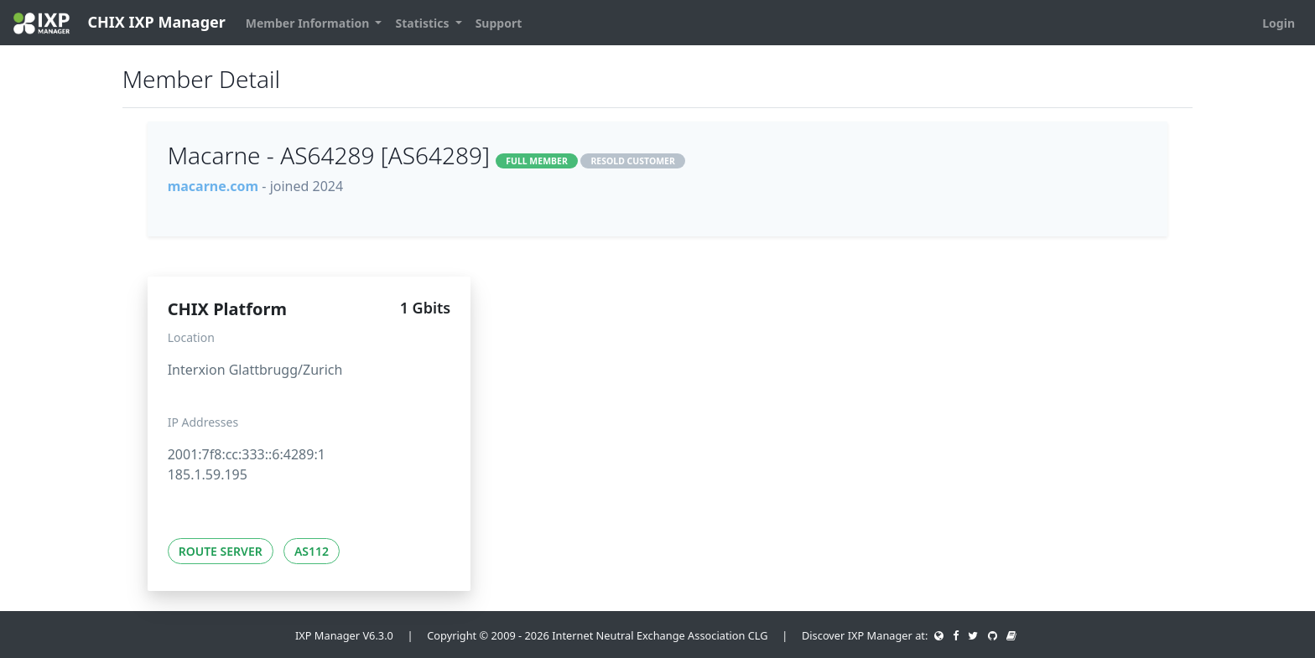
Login (1278, 23)
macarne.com (213, 186)
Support (499, 23)
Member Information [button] (309, 23)
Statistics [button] (423, 23)
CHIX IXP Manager (119, 23)
